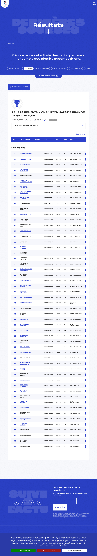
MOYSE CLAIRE (25, 354)
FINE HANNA (24, 409)
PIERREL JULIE (25, 160)
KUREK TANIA (25, 166)
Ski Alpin (12, 69)
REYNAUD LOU (25, 348)
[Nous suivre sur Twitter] (19, 501)
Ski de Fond (29, 69)
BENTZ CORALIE (26, 155)
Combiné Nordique (77, 69)
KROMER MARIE (25, 232)
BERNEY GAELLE (26, 298)
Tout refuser (49, 550)
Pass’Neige (43, 531)
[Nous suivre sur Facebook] (11, 501)
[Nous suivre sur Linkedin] (45, 501)
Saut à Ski (65, 69)
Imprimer (81, 135)
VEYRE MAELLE (25, 282)
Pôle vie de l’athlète (72, 531)
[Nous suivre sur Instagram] (28, 501)
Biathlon (20, 69)
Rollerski (56, 69)
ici (65, 545)
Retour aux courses (19, 88)
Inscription (83, 502)
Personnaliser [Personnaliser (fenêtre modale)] (74, 550)
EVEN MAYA (24, 321)
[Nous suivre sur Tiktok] (36, 501)
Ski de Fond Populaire (43, 69)
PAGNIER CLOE (25, 216)
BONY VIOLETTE (26, 304)
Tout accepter (23, 550)
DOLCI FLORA (25, 381)
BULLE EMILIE (25, 332)
